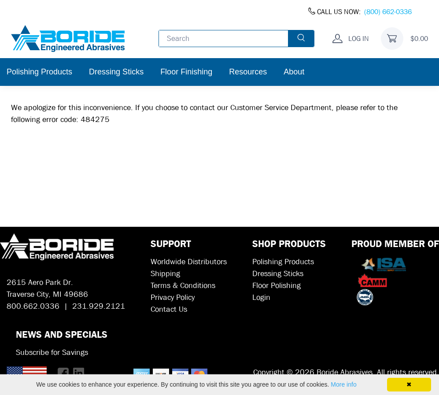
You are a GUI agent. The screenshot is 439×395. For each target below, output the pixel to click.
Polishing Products (39, 71)
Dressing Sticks (116, 71)
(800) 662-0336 (388, 11)
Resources (248, 71)
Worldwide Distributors (189, 262)
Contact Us (169, 309)
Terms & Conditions (183, 286)
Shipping (165, 274)
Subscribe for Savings (52, 352)
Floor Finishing (186, 71)
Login (261, 297)
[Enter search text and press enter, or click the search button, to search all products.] (223, 38)
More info (343, 384)
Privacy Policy (173, 297)
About (294, 71)
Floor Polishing (276, 286)
